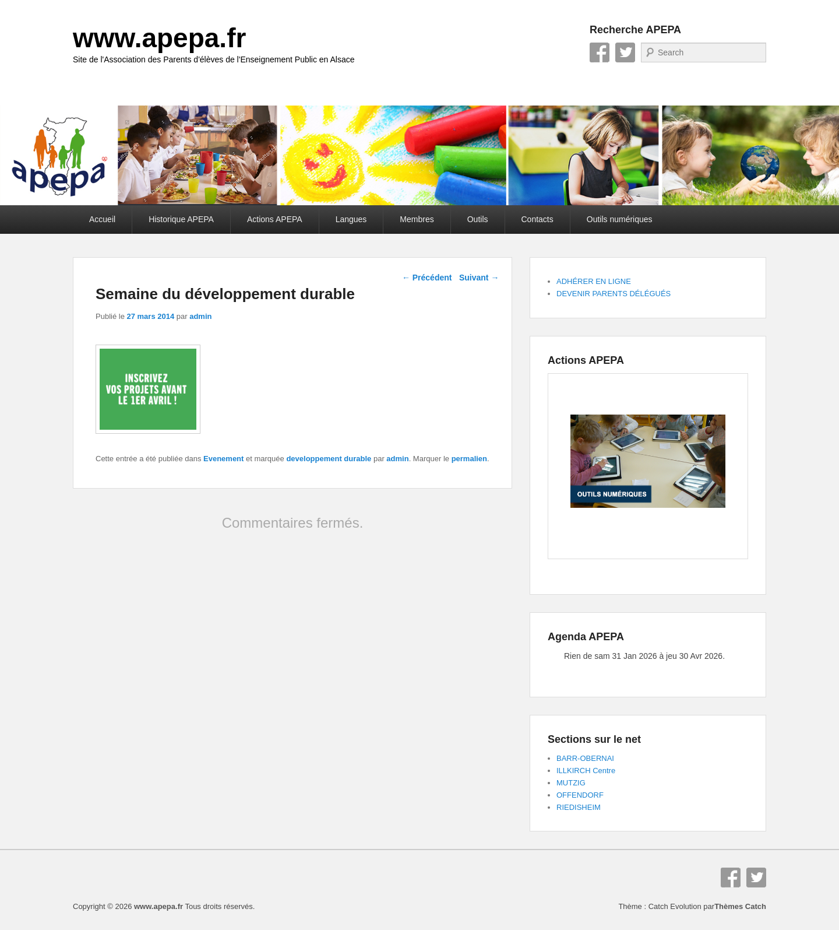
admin (200, 316)
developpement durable (328, 458)
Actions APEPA (274, 219)
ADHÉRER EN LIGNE (593, 281)
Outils (477, 219)
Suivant (479, 277)
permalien (469, 458)
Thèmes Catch (740, 906)
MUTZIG (571, 782)
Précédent (427, 277)
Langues (351, 219)
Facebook (599, 52)
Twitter (625, 52)
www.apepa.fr (159, 38)
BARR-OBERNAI (585, 758)
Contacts (537, 219)
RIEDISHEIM (578, 807)
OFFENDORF (580, 795)
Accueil (102, 219)
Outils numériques (620, 219)
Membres (416, 219)
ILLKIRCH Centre (585, 770)
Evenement (223, 458)
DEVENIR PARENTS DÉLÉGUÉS (613, 293)
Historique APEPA (181, 219)
